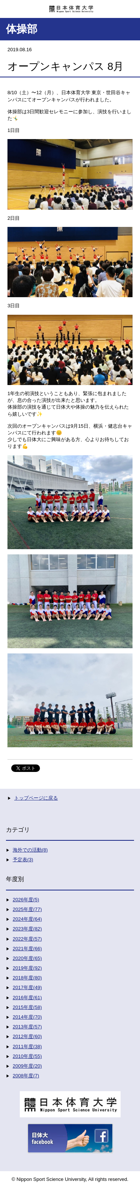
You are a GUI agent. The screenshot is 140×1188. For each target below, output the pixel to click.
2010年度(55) (27, 1056)
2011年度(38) (27, 1046)
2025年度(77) (27, 909)
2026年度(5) (26, 899)
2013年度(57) (27, 1027)
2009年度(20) (27, 1066)
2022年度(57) (27, 939)
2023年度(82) (27, 929)
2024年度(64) (27, 919)
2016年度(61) (27, 997)
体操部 (21, 29)
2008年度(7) (26, 1075)
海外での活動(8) (30, 850)
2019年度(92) (27, 968)
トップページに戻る (36, 798)
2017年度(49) (27, 987)
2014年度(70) (27, 1017)
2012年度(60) (27, 1036)
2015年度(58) (27, 1007)
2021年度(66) (27, 948)
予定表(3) (23, 859)
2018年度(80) (27, 978)
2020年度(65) (27, 958)
